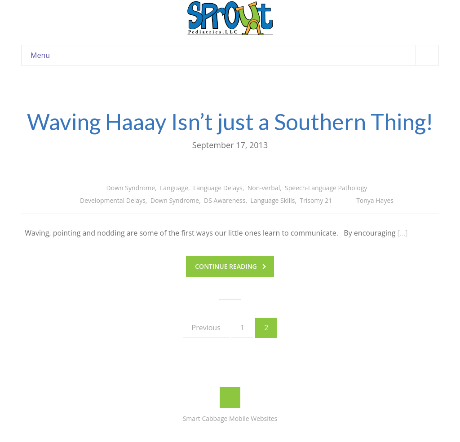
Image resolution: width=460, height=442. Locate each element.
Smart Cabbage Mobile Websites (230, 418)
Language (174, 188)
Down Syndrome (130, 188)
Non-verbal (264, 188)
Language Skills (272, 200)
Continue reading (230, 266)
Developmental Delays (113, 200)
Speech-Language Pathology (326, 188)
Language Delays (218, 188)
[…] (403, 233)
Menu (234, 55)
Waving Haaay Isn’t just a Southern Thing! (230, 121)
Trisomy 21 (316, 200)
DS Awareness (224, 200)
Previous (206, 328)
